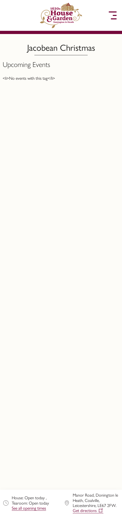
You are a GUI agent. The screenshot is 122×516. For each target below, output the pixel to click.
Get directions (85, 510)
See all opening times (29, 508)
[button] (9, 15)
